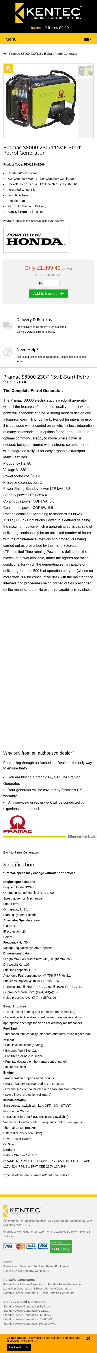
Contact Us (42, 1270)
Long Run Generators (17, 1288)
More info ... (28, 1340)
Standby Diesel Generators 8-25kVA (26, 1310)
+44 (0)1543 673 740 (60, 1231)
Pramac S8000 (22, 400)
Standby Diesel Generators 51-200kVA (28, 1319)
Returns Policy (46, 331)
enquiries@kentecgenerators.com (24, 1231)
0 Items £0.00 (57, 27)
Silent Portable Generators (57, 1293)
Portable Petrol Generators (64, 1284)
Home (8, 1262)
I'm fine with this (18, 1347)
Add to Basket (48, 293)
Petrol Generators (27, 852)
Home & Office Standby (18, 1270)
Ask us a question (27, 356)
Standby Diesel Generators (24, 1302)
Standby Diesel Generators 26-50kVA (27, 1315)
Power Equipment (57, 1266)
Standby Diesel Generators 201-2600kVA (29, 1323)
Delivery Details (26, 331)
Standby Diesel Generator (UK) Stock (27, 1306)
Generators (10, 1266)
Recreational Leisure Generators (24, 1284)
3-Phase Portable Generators (52, 1288)
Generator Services (32, 1266)
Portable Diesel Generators (20, 1293)
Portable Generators (19, 1279)
